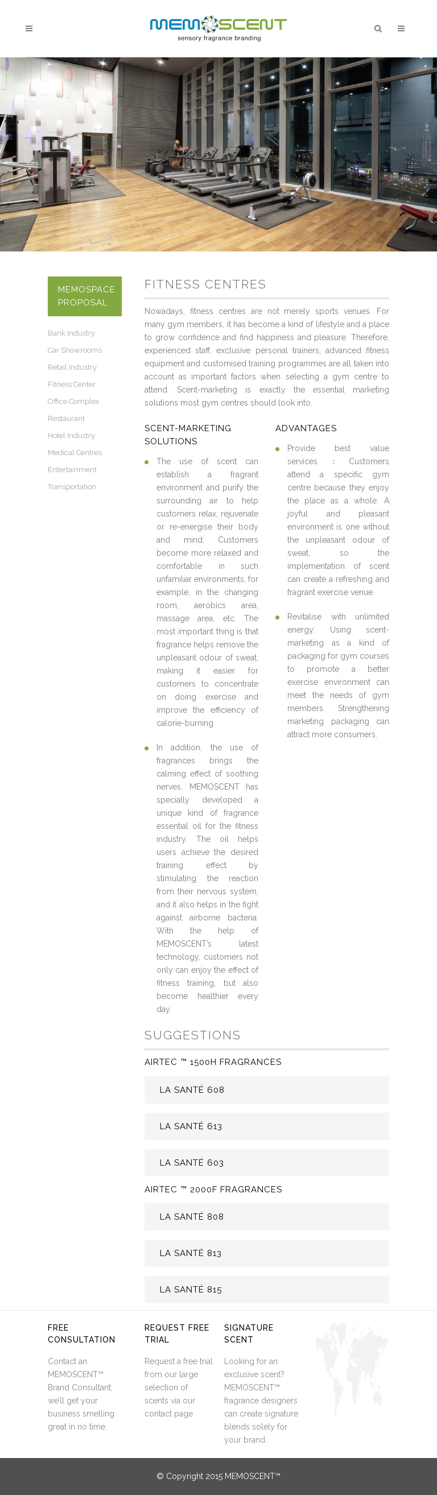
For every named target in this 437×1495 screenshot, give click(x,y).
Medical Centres (75, 452)
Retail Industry (72, 367)
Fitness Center (72, 384)
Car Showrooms (75, 350)
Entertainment (72, 469)
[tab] (267, 1090)
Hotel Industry (71, 435)
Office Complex (74, 401)
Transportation (72, 486)
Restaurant (66, 418)
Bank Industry (71, 333)
